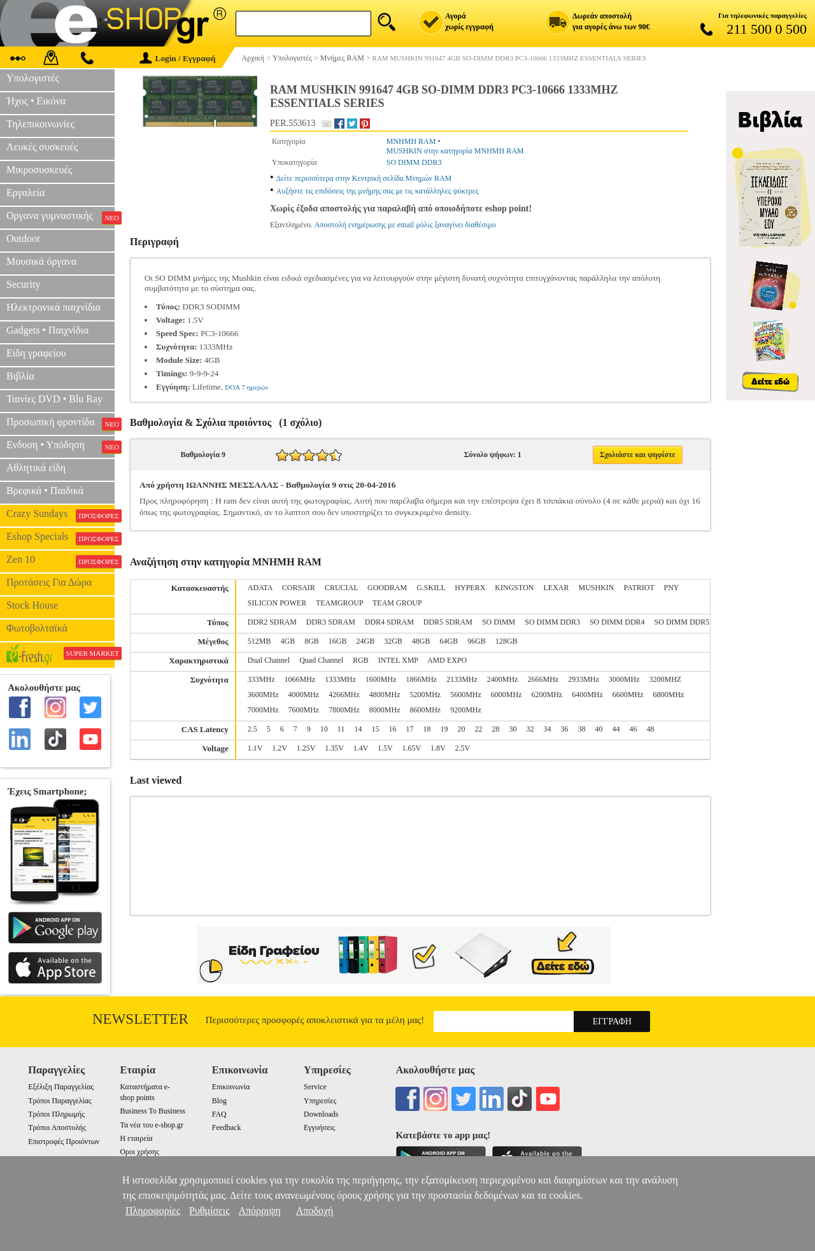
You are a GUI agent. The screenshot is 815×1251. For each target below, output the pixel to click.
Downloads (321, 1114)
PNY (671, 587)
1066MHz (299, 679)
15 (375, 728)
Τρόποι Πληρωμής (56, 1114)
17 (409, 728)
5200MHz (425, 694)
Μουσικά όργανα (41, 261)
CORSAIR (298, 587)
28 (495, 728)
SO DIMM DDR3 (414, 162)
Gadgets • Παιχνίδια (47, 330)
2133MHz (462, 679)
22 (478, 728)
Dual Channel (269, 660)
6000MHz (506, 694)
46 (633, 728)
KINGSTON (514, 587)
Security (23, 284)
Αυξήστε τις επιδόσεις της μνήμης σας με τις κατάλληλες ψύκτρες (377, 191)
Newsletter (140, 1019)
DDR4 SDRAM (389, 622)
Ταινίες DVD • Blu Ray (54, 398)
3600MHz (263, 694)
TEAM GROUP (397, 602)
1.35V (334, 748)
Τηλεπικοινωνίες (40, 123)
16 (392, 728)
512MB (259, 641)
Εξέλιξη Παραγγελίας (61, 1086)
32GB (393, 641)
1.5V (385, 748)
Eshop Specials (60, 538)
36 (564, 728)
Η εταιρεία (136, 1138)
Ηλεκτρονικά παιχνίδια (53, 307)
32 (530, 728)
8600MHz (425, 709)
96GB (476, 641)
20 (461, 728)
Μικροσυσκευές (39, 169)
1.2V (279, 748)
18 (426, 728)
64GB (449, 641)
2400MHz (502, 679)
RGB (361, 660)
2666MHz (543, 679)
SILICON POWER (277, 602)
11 (341, 728)
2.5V (462, 748)
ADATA (260, 587)
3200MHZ (665, 679)
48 (650, 728)
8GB (311, 641)
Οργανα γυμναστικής (60, 217)
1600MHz (381, 679)
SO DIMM (498, 622)
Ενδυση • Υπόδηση (60, 446)
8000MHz (384, 709)
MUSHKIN (596, 587)
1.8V (437, 748)
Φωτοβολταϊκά (36, 628)
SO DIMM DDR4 (617, 622)
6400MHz (587, 694)
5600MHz (465, 694)
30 (512, 728)
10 (324, 728)
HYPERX (470, 587)
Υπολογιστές (32, 78)
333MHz (261, 679)
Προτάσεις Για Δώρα (49, 582)
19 (444, 728)
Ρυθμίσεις (209, 1210)
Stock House (32, 605)
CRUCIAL (341, 587)
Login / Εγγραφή (177, 58)
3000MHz (624, 679)
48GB (421, 641)
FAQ (219, 1114)
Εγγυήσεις (319, 1127)
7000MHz (263, 709)
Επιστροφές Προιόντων (63, 1141)
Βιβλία (20, 376)
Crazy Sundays (60, 515)
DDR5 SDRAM (447, 622)
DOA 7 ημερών (246, 387)
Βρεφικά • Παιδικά (44, 490)
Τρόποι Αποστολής (57, 1127)
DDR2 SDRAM (272, 622)
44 (616, 728)
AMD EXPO (447, 660)
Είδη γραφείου (36, 353)
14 (358, 728)
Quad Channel (321, 660)
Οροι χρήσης (139, 1151)
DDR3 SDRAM (330, 622)
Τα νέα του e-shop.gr (151, 1124)
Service (315, 1086)
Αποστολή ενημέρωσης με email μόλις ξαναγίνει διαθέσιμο (405, 224)
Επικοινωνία (231, 1086)
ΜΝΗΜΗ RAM (411, 141)
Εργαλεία (25, 192)
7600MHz (303, 709)
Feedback (226, 1127)
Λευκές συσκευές (42, 146)
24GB (366, 641)
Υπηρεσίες (320, 1100)
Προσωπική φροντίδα (60, 423)
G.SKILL (430, 587)
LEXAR (556, 587)
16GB (338, 641)
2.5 (252, 728)
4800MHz (384, 694)
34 (547, 728)
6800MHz (668, 694)
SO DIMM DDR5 (682, 622)
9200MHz (465, 709)
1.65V (411, 748)
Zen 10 (60, 561)
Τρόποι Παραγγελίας (59, 1100)
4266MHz (344, 694)
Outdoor (23, 238)
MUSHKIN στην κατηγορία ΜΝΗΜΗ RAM (455, 150)
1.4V (360, 748)
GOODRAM (387, 587)
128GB (506, 641)
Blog (219, 1100)
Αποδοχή (315, 1210)
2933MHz (583, 679)
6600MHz (628, 694)
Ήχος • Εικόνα (36, 100)
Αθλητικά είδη (36, 467)
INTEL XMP (398, 660)
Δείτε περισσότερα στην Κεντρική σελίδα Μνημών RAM (364, 178)
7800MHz (344, 709)
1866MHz (421, 679)
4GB (288, 641)
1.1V (255, 748)
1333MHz (340, 679)
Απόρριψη (259, 1210)
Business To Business (152, 1110)
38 (581, 728)
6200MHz (547, 694)
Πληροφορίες (152, 1210)
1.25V (306, 748)
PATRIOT (639, 587)
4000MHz (303, 694)
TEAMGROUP (339, 602)
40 (598, 728)
